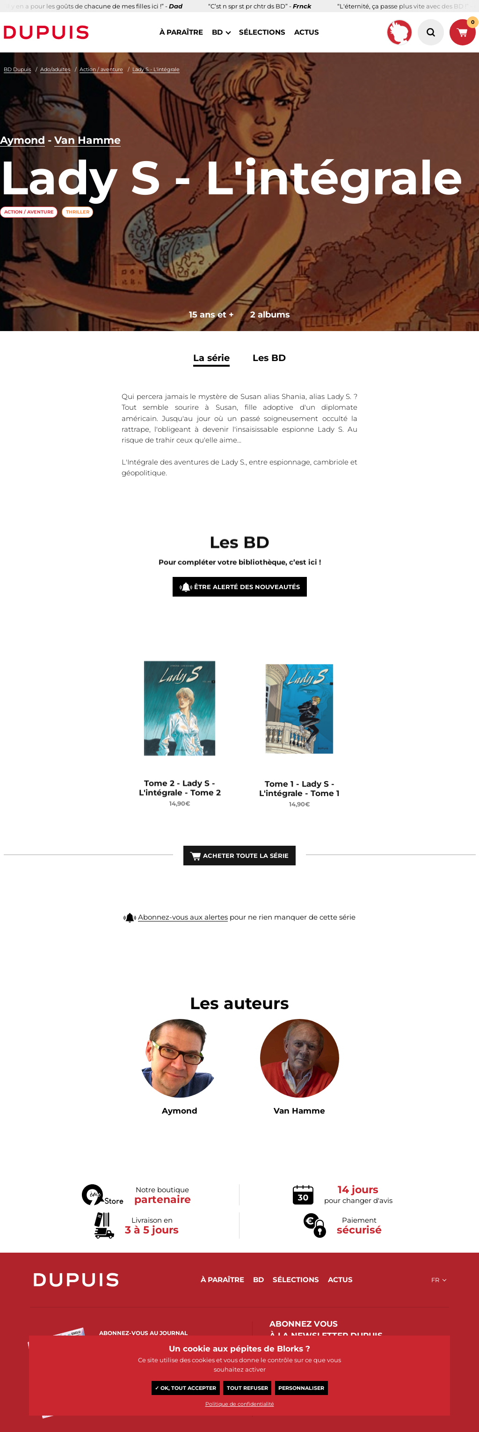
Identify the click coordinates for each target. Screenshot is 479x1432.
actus (306, 32)
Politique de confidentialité (239, 1404)
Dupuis (48, 32)
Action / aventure (101, 69)
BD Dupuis (17, 69)
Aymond (22, 140)
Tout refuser (247, 1388)
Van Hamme (87, 140)
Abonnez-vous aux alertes (183, 935)
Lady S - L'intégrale (156, 69)
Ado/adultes (55, 69)
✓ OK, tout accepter (185, 1388)
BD (217, 32)
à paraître (181, 32)
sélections (262, 32)
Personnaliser (301, 1388)
